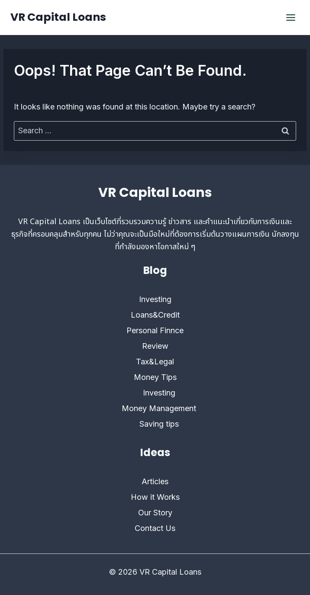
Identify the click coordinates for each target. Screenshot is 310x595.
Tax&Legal (155, 361)
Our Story (155, 512)
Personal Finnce (155, 330)
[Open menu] (290, 17)
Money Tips (155, 377)
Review (155, 346)
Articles (155, 481)
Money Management (159, 408)
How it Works (155, 497)
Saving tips (159, 423)
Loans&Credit (155, 314)
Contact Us (155, 528)
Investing (155, 299)
